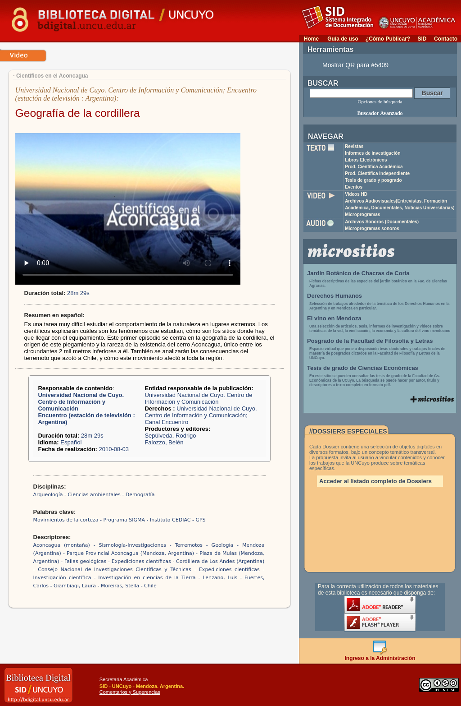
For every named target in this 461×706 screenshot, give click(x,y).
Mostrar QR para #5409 (355, 65)
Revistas (354, 146)
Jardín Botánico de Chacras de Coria (358, 273)
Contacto (445, 39)
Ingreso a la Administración (380, 655)
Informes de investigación (372, 153)
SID (421, 39)
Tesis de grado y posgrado (373, 180)
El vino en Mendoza (334, 318)
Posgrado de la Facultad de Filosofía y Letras (370, 340)
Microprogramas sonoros (372, 228)
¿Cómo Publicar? (388, 39)
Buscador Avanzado (379, 113)
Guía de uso (342, 39)
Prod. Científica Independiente (377, 173)
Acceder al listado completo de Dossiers (375, 481)
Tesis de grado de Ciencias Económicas (362, 368)
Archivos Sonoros (382, 221)
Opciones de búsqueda (380, 101)
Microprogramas (362, 214)
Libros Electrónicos (366, 159)
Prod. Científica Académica (374, 166)
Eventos (353, 187)
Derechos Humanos (334, 295)
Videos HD (356, 194)
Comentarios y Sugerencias (129, 692)
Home (311, 39)
